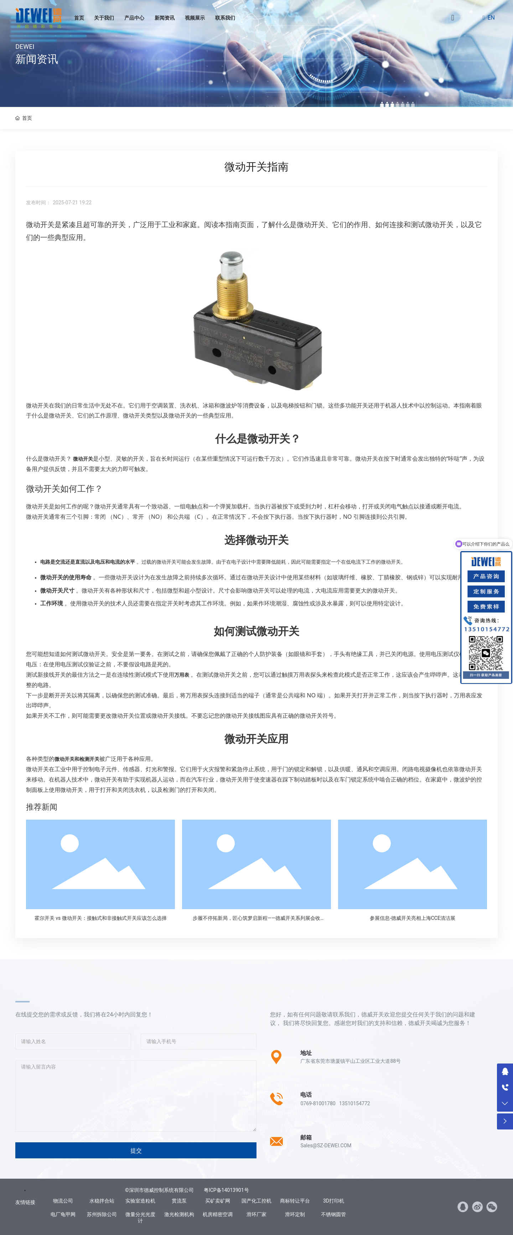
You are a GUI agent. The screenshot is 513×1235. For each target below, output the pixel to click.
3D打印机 (333, 1201)
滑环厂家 (256, 1214)
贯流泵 (179, 1201)
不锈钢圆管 (333, 1214)
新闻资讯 (165, 18)
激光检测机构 (179, 1214)
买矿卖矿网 (217, 1201)
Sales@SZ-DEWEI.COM (325, 1145)
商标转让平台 (295, 1201)
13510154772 (354, 1103)
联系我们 (225, 18)
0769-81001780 (317, 1103)
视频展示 (195, 18)
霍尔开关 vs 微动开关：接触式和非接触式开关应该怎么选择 (101, 918)
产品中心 (134, 18)
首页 (79, 18)
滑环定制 (295, 1214)
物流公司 (63, 1201)
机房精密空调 (218, 1214)
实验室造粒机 (140, 1201)
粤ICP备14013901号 (226, 1190)
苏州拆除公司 (102, 1214)
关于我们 (104, 18)
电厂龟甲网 (63, 1214)
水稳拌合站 (101, 1201)
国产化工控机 (256, 1201)
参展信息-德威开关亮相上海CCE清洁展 (412, 918)
